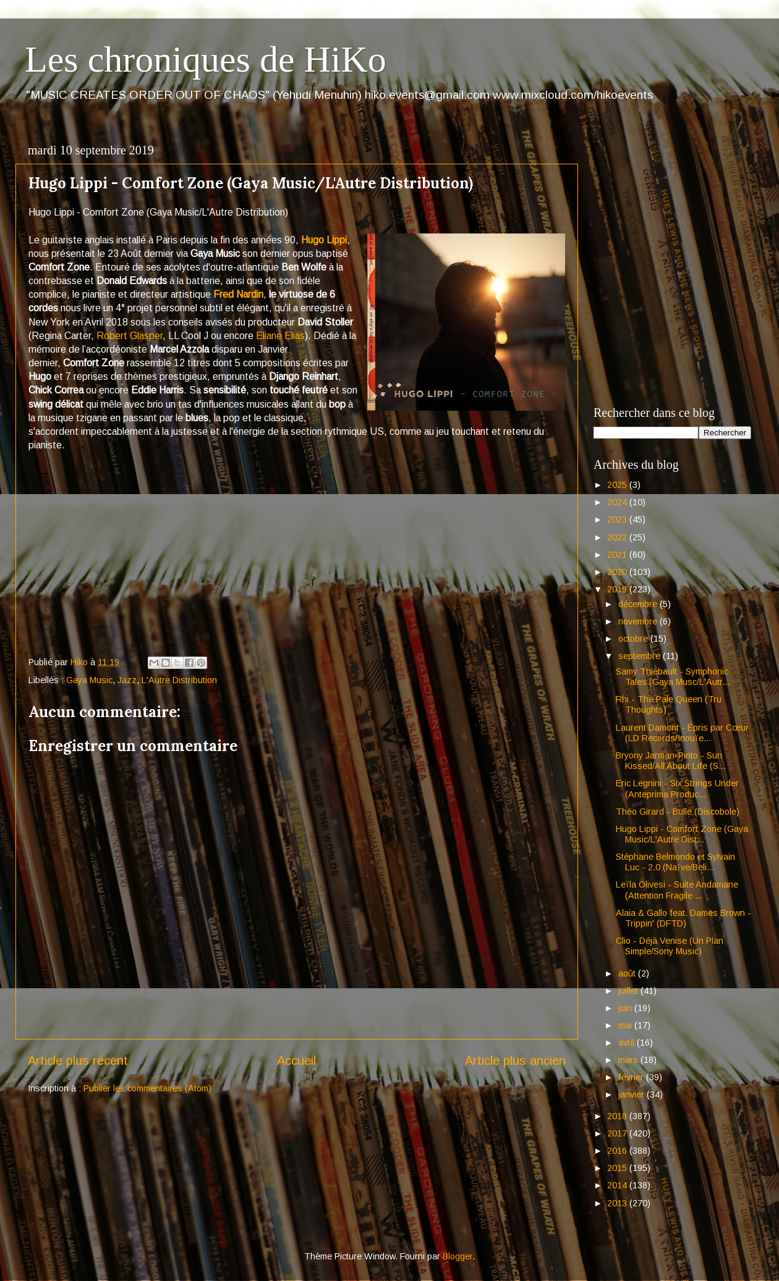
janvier (632, 1094)
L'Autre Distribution (179, 680)
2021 (618, 555)
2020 (618, 572)
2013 (618, 1203)
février (632, 1077)
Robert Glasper (129, 335)
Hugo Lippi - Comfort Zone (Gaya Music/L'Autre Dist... (682, 834)
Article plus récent (78, 1060)
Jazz (127, 680)
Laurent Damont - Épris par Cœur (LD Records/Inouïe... (682, 733)
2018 (618, 1116)
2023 (618, 519)
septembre (640, 656)
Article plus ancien (515, 1060)
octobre (634, 639)
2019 (618, 589)
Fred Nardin (238, 294)
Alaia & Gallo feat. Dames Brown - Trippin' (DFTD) (683, 918)
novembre (639, 621)
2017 (618, 1133)
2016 (618, 1151)
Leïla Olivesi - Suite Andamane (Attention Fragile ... (677, 890)
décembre (639, 604)
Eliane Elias (280, 335)
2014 (618, 1185)
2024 (618, 502)
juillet (629, 991)
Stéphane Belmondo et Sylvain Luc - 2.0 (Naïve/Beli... (675, 862)
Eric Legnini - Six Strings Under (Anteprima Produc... (677, 788)
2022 (618, 537)
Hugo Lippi (324, 240)
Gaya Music (89, 680)
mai (626, 1025)
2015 (618, 1168)
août (628, 973)
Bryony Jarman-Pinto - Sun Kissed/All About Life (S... (671, 760)
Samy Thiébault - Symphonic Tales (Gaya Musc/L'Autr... (673, 676)
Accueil (296, 1060)
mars (629, 1060)
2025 (618, 485)
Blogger (457, 1256)
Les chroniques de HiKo (205, 59)
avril (627, 1043)
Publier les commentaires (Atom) (147, 1088)
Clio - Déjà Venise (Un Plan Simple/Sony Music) (669, 946)
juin (626, 1008)
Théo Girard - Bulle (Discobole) (677, 812)
